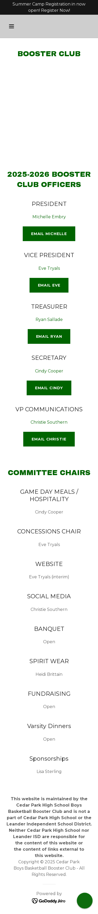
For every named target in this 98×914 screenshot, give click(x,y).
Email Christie (49, 439)
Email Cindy (49, 388)
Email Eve (49, 285)
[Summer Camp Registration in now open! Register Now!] (49, 7)
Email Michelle (49, 233)
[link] (49, 900)
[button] (12, 26)
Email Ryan (49, 336)
